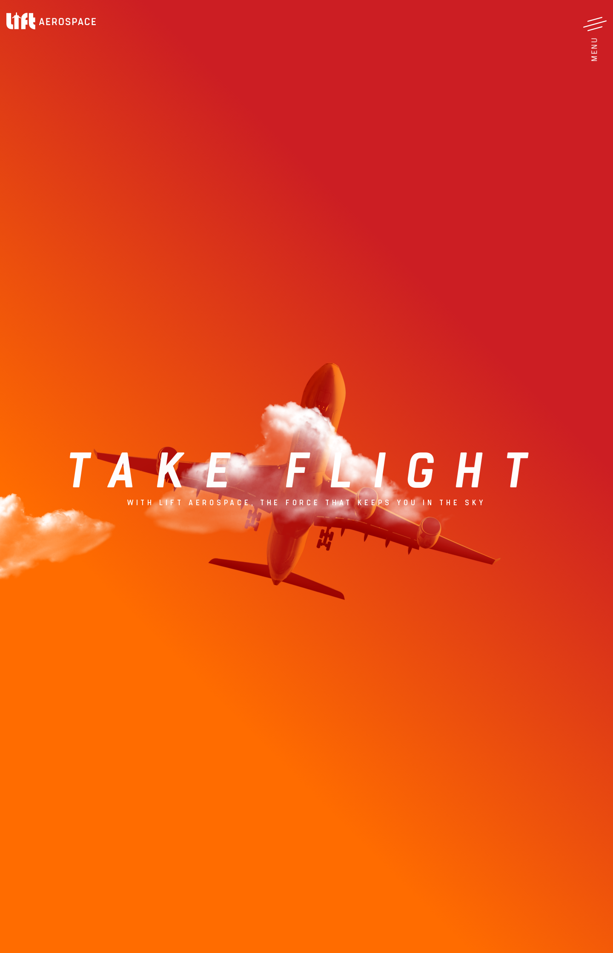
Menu (594, 49)
